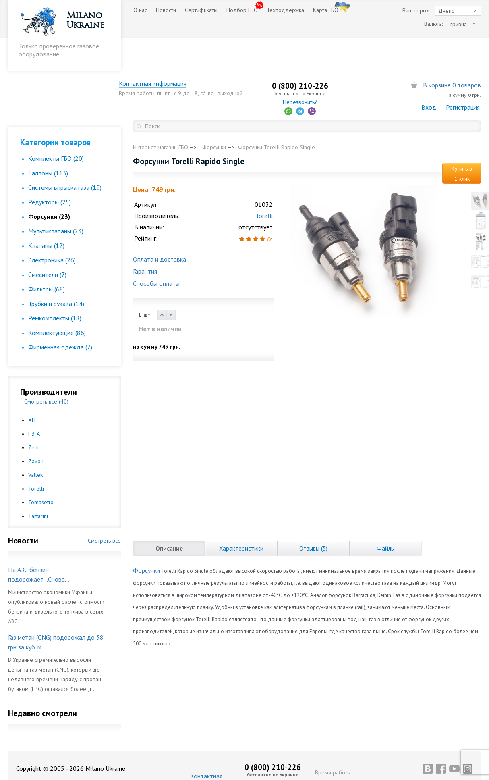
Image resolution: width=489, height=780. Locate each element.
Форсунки (146, 539)
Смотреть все (104, 508)
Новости (166, 10)
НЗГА (34, 401)
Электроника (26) (52, 228)
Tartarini (38, 483)
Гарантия (145, 239)
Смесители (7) (47, 242)
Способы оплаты (156, 252)
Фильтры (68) (46, 257)
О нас (140, 10)
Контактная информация (167, 51)
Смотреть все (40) (46, 369)
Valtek (35, 442)
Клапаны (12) (46, 213)
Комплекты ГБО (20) (56, 126)
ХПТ (33, 387)
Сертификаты (201, 10)
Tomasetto (41, 470)
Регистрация (463, 75)
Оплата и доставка (159, 227)
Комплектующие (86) (57, 300)
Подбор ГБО (242, 10)
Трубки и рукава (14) (56, 271)
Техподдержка (285, 10)
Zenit (34, 415)
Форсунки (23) (49, 184)
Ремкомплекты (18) (54, 286)
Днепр (446, 11)
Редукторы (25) (49, 170)
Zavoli (36, 429)
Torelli (36, 456)
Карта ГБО (325, 10)
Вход (428, 75)
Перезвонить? (307, 69)
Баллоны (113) (48, 141)
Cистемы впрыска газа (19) (65, 155)
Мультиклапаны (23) (55, 199)
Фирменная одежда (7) (60, 315)
